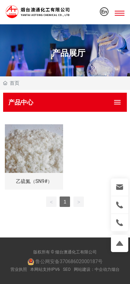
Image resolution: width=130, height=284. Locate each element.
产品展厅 (68, 53)
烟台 (115, 269)
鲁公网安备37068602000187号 (65, 261)
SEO (66, 269)
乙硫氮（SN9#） (34, 181)
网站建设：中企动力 (92, 269)
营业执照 (18, 269)
